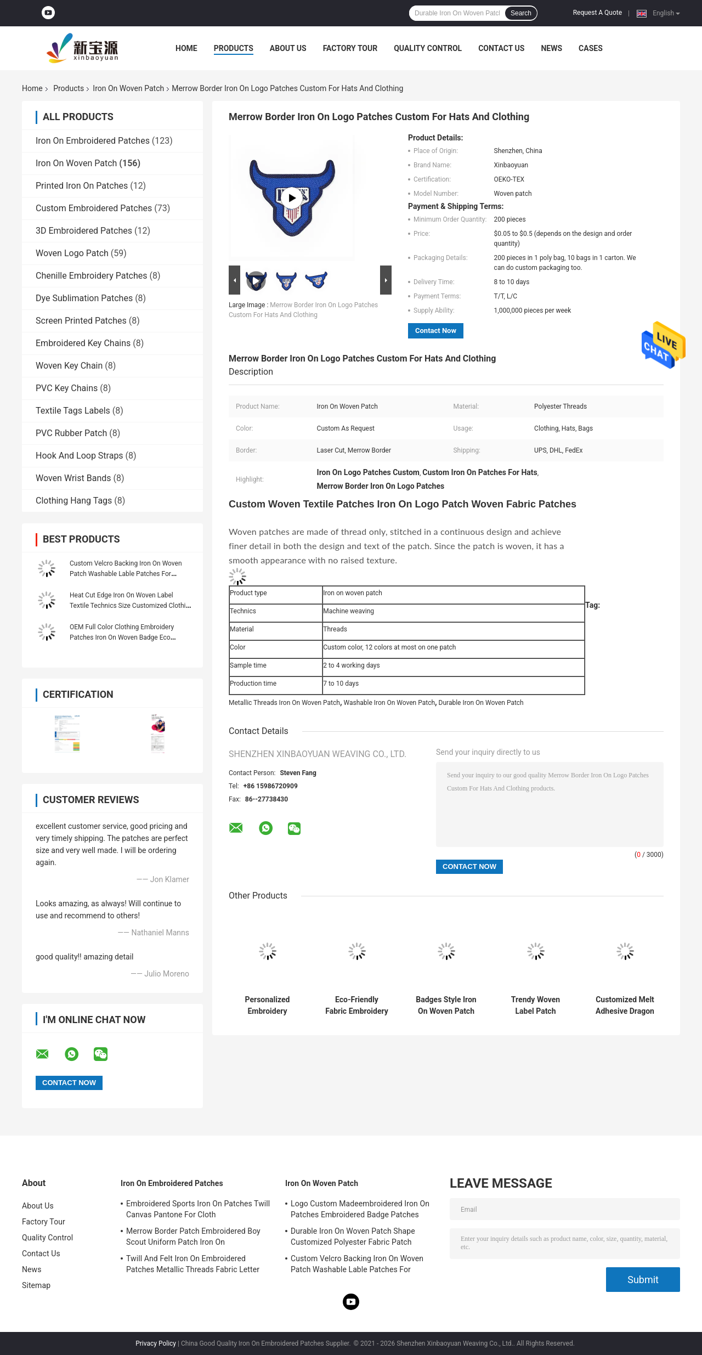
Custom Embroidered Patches (94, 208)
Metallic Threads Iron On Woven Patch (284, 703)
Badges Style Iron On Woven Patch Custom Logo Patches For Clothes (446, 1005)
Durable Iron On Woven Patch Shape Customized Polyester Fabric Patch (353, 1236)
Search (521, 13)
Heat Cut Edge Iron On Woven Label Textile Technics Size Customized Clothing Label (131, 605)
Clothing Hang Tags (74, 500)
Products (233, 48)
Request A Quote (597, 12)
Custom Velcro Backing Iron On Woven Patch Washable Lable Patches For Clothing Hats (126, 574)
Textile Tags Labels (73, 410)
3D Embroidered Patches (84, 230)
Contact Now (435, 330)
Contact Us (501, 48)
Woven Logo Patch (72, 253)
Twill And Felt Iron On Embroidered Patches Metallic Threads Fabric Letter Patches (192, 1265)
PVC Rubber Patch (71, 433)
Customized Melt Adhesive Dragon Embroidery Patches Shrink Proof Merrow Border (625, 1005)
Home (186, 48)
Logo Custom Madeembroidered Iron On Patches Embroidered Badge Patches (360, 1209)
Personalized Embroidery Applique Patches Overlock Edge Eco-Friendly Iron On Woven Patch (267, 1005)
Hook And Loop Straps (79, 455)
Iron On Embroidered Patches (93, 141)
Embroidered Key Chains (83, 343)
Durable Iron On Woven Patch (481, 703)
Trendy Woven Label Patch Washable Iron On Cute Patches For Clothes (535, 1005)
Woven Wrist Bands (73, 478)
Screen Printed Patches (81, 320)
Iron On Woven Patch (128, 88)
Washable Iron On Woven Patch (389, 703)
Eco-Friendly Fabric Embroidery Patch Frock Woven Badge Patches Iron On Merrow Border (357, 1005)
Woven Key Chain (69, 365)
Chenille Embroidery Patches (92, 275)
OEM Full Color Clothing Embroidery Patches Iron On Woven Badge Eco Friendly (122, 637)
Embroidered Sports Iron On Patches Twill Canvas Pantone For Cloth (198, 1209)
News (551, 48)
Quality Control (428, 48)
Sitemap (36, 1285)
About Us (288, 48)
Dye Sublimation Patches (84, 298)
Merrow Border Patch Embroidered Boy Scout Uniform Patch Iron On (193, 1236)
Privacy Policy (155, 1343)
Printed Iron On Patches (82, 185)
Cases (591, 48)
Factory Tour (350, 48)
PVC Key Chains (67, 388)
